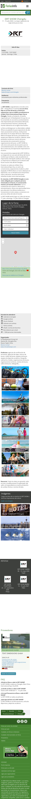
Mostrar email (6, 90)
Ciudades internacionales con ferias (11, 735)
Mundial (11, 711)
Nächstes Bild (28, 641)
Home (3, 711)
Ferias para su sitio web (7, 768)
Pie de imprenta (5, 765)
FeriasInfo (9, 6)
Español (26, 1)
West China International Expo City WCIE (14, 269)
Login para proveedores (7, 777)
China (19, 711)
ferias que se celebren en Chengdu (13, 275)
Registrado (8, 1)
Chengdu (20, 714)
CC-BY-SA (28, 266)
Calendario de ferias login (8, 771)
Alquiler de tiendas (8, 665)
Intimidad (4, 762)
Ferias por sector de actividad (9, 726)
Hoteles (3, 741)
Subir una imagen (7, 501)
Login (2, 1)
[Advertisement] (15, 294)
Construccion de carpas (9, 659)
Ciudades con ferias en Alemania (10, 732)
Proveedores (4, 738)
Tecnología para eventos (9, 661)
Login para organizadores (8, 774)
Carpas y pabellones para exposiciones (14, 662)
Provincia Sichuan (8, 714)
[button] (15, 252)
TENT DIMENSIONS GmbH (12, 653)
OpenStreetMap (20, 266)
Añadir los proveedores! (8, 673)
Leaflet (12, 266)
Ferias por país (5, 729)
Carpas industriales (8, 664)
